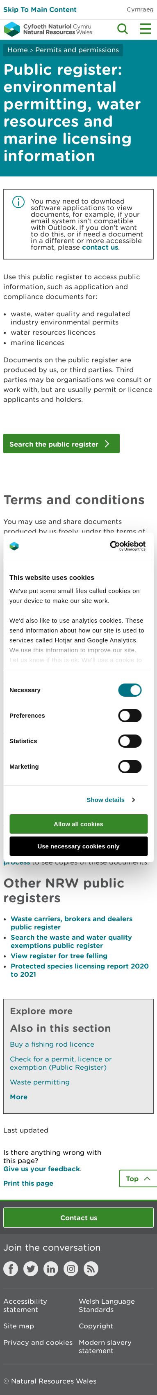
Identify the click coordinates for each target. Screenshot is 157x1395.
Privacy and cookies (38, 1342)
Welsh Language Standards (107, 1305)
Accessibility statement (25, 1305)
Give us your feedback (41, 1169)
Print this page (28, 1183)
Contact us (78, 1217)
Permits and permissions (77, 50)
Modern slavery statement (105, 1346)
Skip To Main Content (40, 9)
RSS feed (91, 1268)
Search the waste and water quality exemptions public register (71, 941)
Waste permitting (40, 1082)
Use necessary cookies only (78, 846)
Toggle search (122, 29)
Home (17, 50)
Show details (105, 799)
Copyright (96, 1326)
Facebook (10, 1268)
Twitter (30, 1268)
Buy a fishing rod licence (52, 1044)
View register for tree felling (59, 955)
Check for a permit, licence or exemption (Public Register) (61, 1063)
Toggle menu (145, 29)
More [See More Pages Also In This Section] (18, 1097)
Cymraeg (140, 9)
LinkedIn (50, 1268)
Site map (18, 1326)
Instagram (71, 1268)
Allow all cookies (78, 823)
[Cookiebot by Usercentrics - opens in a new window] (124, 546)
